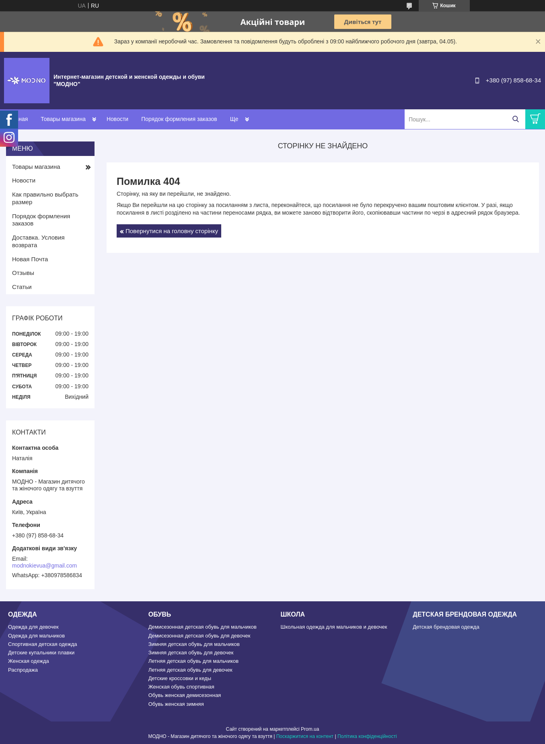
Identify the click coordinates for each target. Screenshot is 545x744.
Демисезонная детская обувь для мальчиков (202, 627)
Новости (117, 119)
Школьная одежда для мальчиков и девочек (334, 627)
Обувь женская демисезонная (184, 695)
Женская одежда (28, 661)
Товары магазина (63, 119)
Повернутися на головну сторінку (171, 231)
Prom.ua (310, 729)
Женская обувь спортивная (181, 687)
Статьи (22, 286)
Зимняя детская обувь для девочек (191, 653)
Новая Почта (30, 259)
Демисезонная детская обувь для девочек (199, 636)
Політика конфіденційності (367, 736)
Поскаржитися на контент (304, 736)
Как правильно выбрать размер (45, 198)
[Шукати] (515, 119)
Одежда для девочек (33, 627)
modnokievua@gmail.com (44, 565)
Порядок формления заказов (179, 119)
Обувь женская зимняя (176, 704)
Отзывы (23, 272)
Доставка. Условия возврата (38, 241)
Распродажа (23, 670)
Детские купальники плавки (41, 653)
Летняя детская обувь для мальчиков (193, 661)
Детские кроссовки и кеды (179, 678)
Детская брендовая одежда (446, 627)
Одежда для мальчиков (36, 636)
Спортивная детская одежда (42, 644)
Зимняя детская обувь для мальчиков (194, 644)
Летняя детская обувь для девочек (190, 670)
